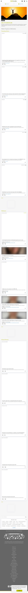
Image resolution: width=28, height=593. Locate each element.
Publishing (11, 521)
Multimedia (14, 557)
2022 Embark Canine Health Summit (8, 368)
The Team (14, 548)
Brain (16, 521)
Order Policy (14, 569)
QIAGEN (7, 291)
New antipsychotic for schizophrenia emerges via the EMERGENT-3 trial (13, 159)
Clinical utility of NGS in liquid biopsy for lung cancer (10, 304)
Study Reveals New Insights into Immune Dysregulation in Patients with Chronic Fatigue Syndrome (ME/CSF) (13, 61)
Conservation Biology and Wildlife (16, 524)
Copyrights (14, 578)
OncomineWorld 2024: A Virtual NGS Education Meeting (12, 322)
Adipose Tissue (4, 524)
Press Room (14, 560)
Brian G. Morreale (7, 63)
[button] (3, 64)
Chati (14, 581)
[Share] (25, 64)
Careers (14, 551)
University (3, 521)
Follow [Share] (3, 20)
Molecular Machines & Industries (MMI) (10, 242)
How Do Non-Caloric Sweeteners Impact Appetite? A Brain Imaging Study (14, 93)
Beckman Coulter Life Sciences (9, 258)
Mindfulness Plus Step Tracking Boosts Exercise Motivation (11, 126)
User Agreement (14, 575)
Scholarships (14, 566)
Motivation (6, 23)
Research (7, 521)
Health (14, 521)
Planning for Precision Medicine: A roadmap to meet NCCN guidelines (13, 432)
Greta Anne (6, 161)
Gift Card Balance (14, 563)
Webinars (3, 211)
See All (2, 326)
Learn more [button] (19, 588)
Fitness (22, 524)
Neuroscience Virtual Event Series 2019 (8, 496)
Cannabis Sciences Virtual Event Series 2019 (9, 464)
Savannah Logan (7, 128)
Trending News (5, 31)
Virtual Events (5, 339)
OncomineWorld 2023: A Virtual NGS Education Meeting (12, 307)
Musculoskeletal (9, 524)
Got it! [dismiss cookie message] (19, 590)
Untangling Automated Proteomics (7, 255)
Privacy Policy (14, 572)
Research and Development (22, 521)
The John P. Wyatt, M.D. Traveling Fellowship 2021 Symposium (12, 400)
